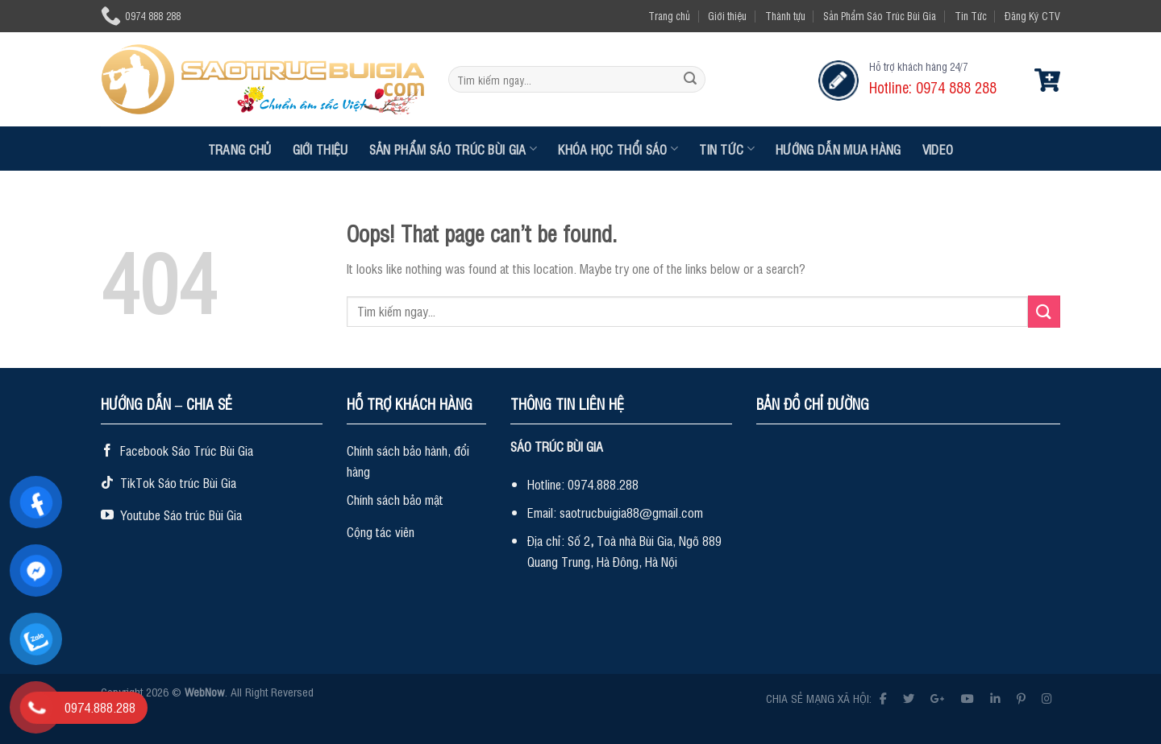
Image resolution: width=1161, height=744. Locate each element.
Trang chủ (669, 16)
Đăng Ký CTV (1032, 16)
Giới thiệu (727, 16)
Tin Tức (971, 16)
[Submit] (690, 79)
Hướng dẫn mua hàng (838, 149)
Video (938, 149)
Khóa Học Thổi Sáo (618, 149)
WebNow (205, 691)
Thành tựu (785, 16)
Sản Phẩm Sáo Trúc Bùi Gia (879, 16)
